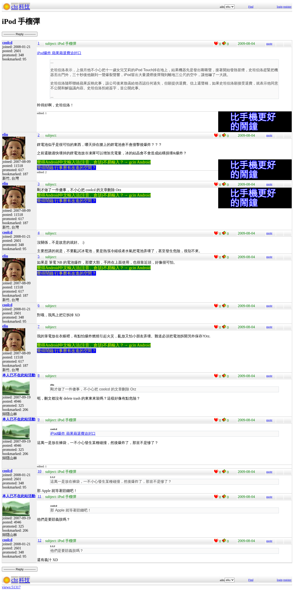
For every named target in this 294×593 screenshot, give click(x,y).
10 (39, 471)
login (280, 6)
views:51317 (11, 587)
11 (39, 496)
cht (14, 7)
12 (39, 540)
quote (269, 43)
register (287, 6)
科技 (24, 7)
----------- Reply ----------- (20, 34)
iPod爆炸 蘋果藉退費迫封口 (59, 53)
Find (250, 6)
